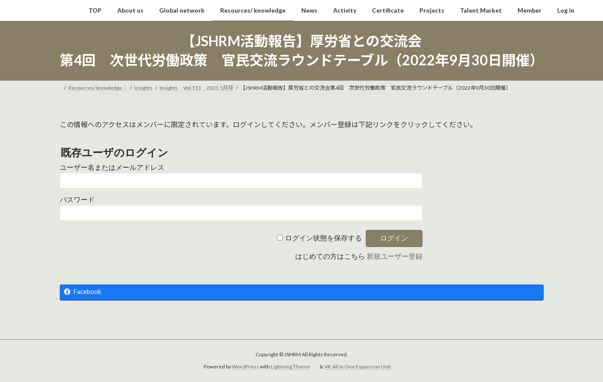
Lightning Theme (290, 366)
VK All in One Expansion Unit (357, 366)
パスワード (77, 199)
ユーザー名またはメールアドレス (112, 167)
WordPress (245, 366)
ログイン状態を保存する (323, 238)
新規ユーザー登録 (394, 256)
